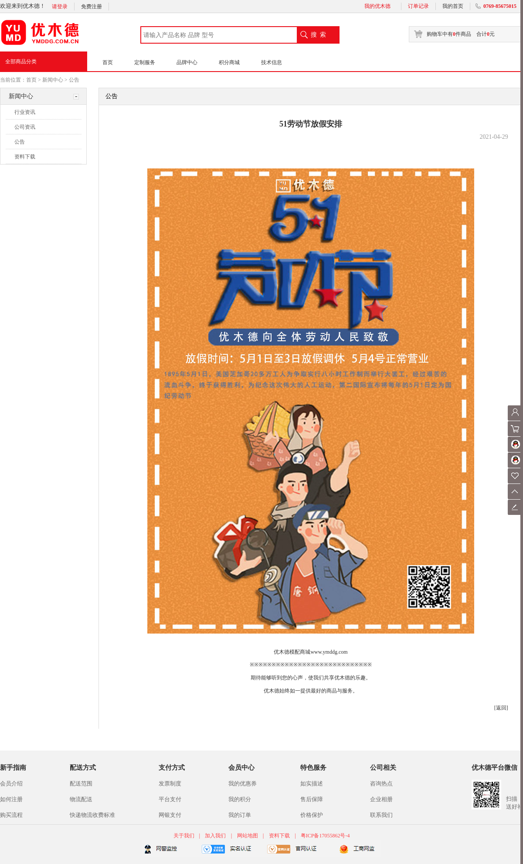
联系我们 (381, 815)
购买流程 (11, 815)
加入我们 (215, 836)
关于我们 (184, 836)
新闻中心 (52, 80)
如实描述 (311, 783)
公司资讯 (24, 127)
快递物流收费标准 (92, 815)
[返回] (501, 708)
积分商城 (229, 62)
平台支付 (170, 799)
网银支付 (170, 815)
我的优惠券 (242, 783)
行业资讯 (24, 112)
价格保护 (311, 815)
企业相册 (381, 799)
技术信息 (271, 62)
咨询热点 (381, 783)
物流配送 (81, 799)
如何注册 (11, 799)
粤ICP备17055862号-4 (325, 836)
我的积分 (239, 799)
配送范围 (81, 783)
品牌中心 (187, 62)
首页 (107, 62)
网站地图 (247, 836)
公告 (74, 80)
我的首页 (452, 6)
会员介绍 (11, 783)
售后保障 (311, 799)
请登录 (60, 6)
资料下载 (24, 157)
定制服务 (144, 62)
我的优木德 (377, 6)
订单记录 (418, 6)
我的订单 (239, 815)
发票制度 (170, 783)
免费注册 (91, 6)
